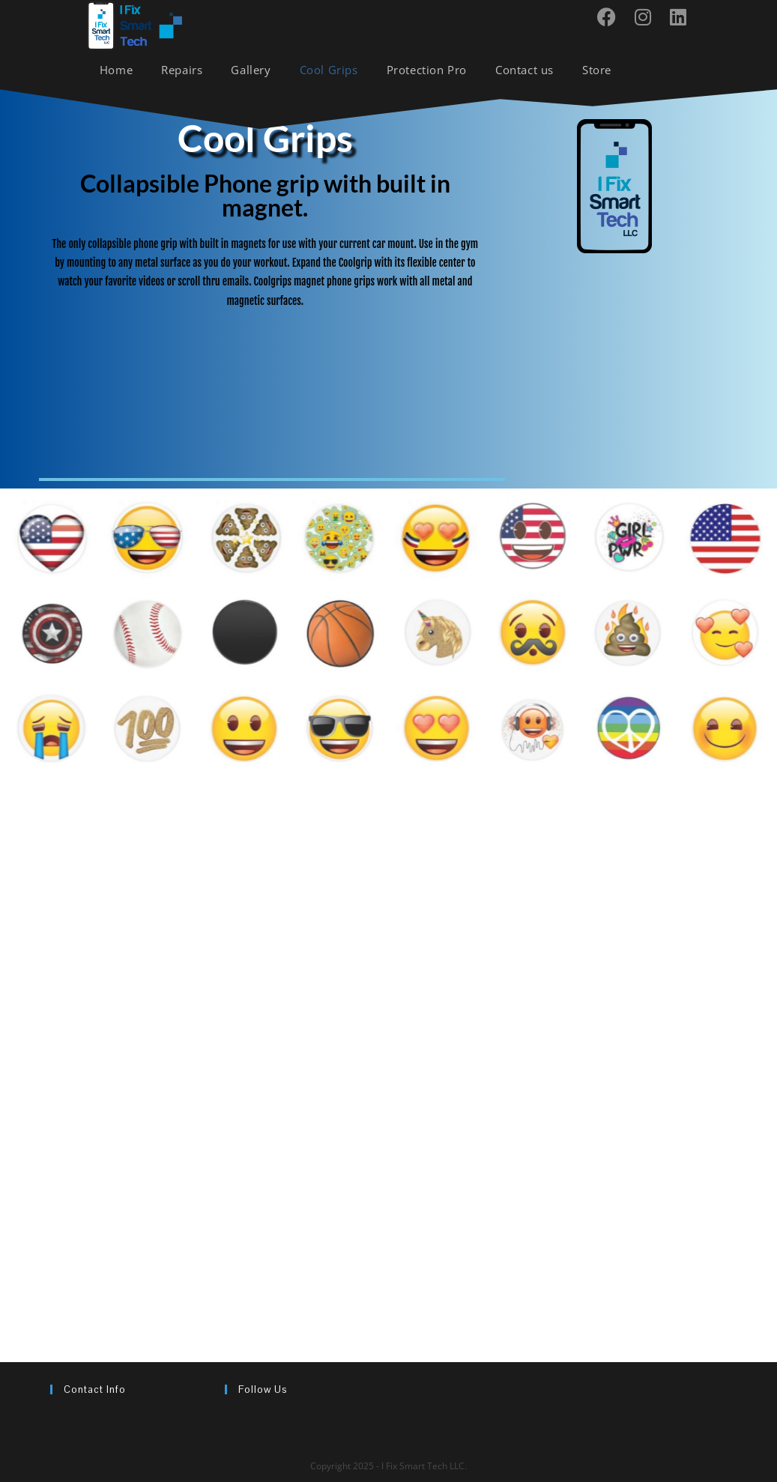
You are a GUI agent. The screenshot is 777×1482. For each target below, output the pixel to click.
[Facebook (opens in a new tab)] (612, 16)
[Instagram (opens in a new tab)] (648, 16)
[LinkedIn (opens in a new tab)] (684, 16)
